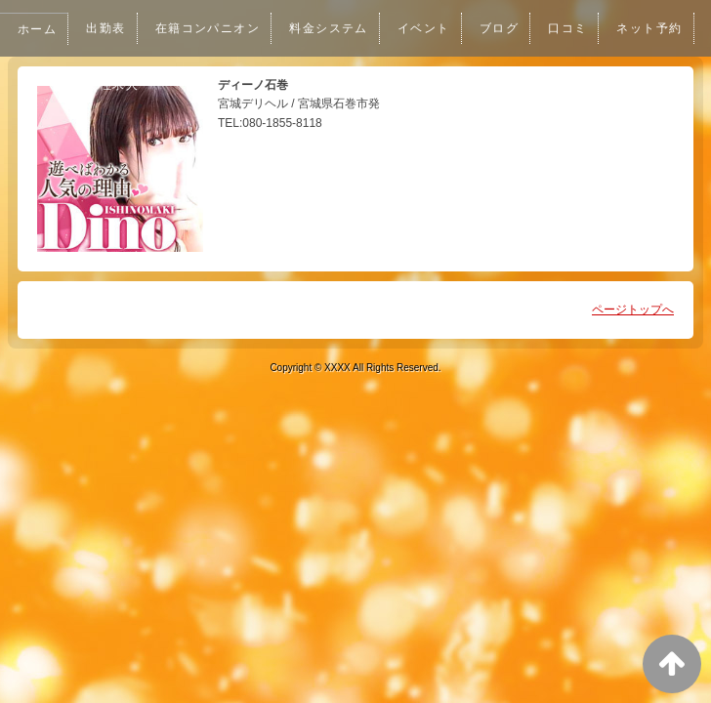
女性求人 (213, 85)
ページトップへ (633, 309)
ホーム (38, 29)
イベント (435, 28)
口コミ (583, 28)
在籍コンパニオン (213, 28)
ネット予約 (122, 85)
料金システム (338, 28)
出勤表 (108, 28)
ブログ (512, 28)
